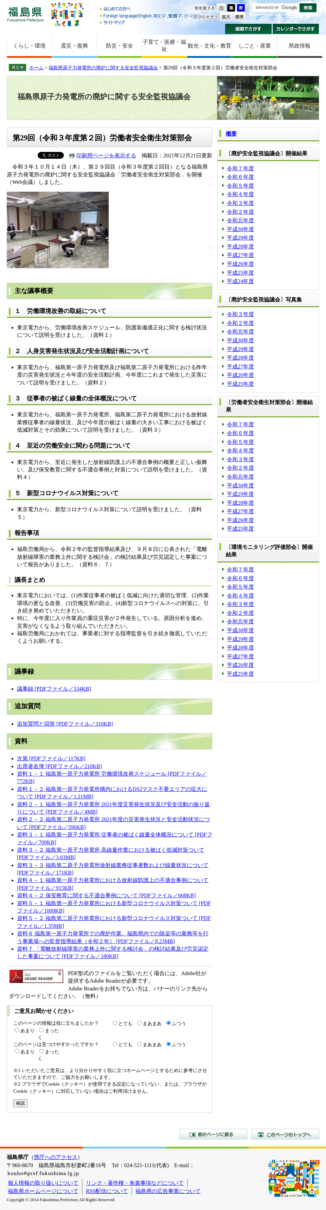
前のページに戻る (213, 1134)
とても (125, 1023)
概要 (231, 134)
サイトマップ (150, 22)
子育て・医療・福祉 (164, 45)
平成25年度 (240, 273)
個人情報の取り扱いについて (43, 1183)
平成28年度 (240, 246)
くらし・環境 (29, 46)
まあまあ (152, 1023)
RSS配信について (107, 1191)
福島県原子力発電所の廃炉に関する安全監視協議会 (103, 67)
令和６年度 (240, 177)
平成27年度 (240, 255)
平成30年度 (240, 229)
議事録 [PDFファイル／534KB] (54, 689)
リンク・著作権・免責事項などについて (135, 1183)
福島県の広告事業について (168, 1191)
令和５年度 (240, 186)
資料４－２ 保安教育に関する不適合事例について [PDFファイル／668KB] (106, 895)
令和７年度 (240, 168)
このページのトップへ (285, 1134)
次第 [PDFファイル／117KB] (51, 758)
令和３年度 (240, 203)
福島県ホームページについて (43, 1191)
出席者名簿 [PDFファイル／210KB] (59, 766)
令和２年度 (240, 212)
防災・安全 (119, 46)
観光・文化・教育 (209, 46)
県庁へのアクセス (55, 1157)
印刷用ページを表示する (106, 155)
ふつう (179, 1023)
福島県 (25, 14)
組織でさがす (248, 29)
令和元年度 (240, 220)
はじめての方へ (150, 9)
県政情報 (299, 46)
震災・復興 (74, 46)
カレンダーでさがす (296, 29)
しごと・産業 (254, 46)
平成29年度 (240, 238)
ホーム (36, 67)
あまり (27, 1030)
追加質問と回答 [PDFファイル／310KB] (65, 724)
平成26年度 (240, 264)
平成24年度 (240, 281)
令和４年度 (240, 194)
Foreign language (150, 16)
